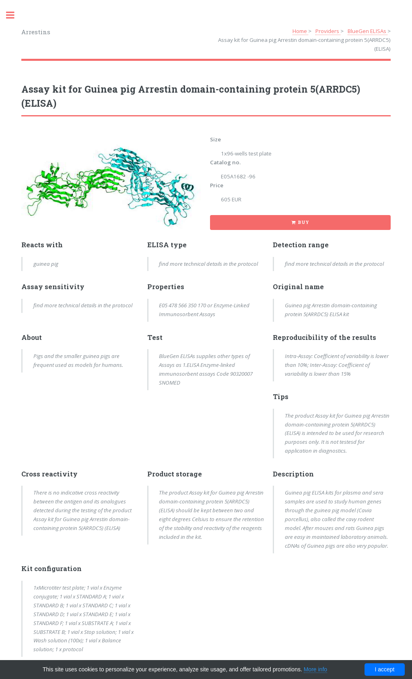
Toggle (14, 15)
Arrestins (35, 32)
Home (300, 31)
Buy (303, 222)
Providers (327, 31)
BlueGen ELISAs (367, 31)
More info (315, 669)
